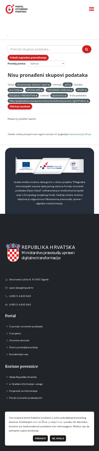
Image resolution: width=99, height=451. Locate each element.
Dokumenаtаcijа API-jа (79, 134)
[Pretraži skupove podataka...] (45, 49)
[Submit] (86, 49)
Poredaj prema (16, 63)
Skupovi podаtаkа (23, 35)
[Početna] (4, 35)
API (55, 134)
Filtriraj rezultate (20, 106)
